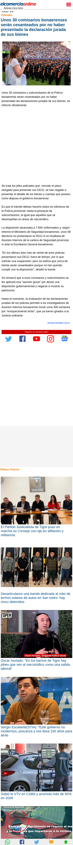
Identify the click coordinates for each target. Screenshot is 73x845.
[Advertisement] (36, 145)
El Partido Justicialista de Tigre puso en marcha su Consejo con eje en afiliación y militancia (32, 531)
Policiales (6, 15)
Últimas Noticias (9, 469)
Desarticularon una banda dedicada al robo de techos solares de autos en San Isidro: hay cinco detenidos (35, 598)
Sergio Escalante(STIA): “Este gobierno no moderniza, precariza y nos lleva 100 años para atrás (36, 731)
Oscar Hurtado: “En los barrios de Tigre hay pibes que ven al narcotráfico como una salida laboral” (35, 665)
